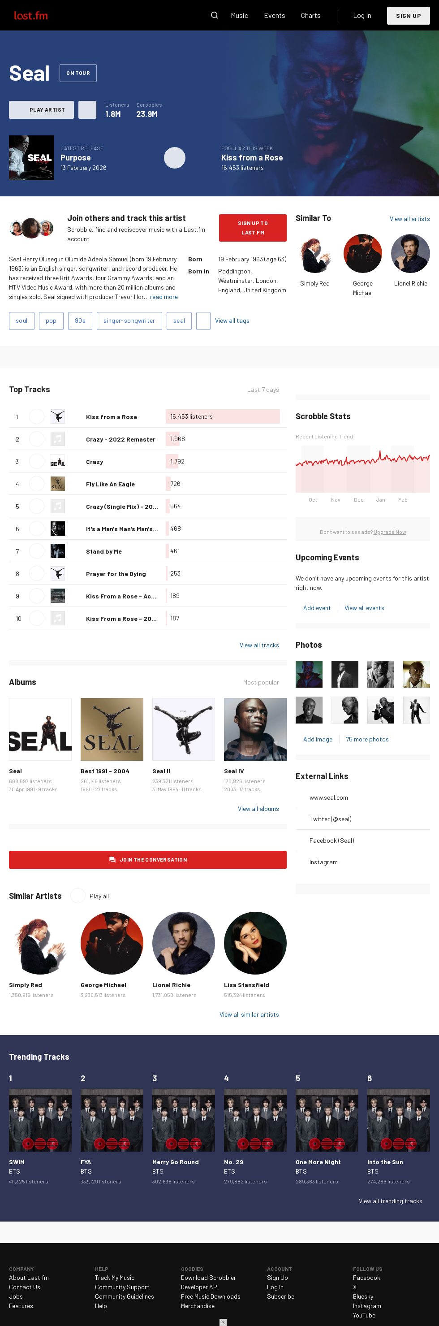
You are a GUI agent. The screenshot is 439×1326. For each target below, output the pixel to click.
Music (239, 15)
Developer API (200, 1287)
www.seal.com (329, 797)
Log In (362, 15)
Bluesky (363, 1296)
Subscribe (280, 1296)
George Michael (103, 984)
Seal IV (234, 771)
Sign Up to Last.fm (253, 227)
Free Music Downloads (211, 1296)
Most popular (261, 682)
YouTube (364, 1315)
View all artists (410, 218)
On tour (78, 72)
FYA (86, 1162)
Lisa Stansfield (246, 984)
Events (274, 15)
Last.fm (41, 15)
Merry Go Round (175, 1162)
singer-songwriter (129, 320)
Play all (99, 896)
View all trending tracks (390, 1201)
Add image (317, 739)
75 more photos (367, 739)
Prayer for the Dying (116, 573)
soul (22, 320)
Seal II (161, 771)
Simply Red (315, 283)
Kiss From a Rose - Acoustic (128, 596)
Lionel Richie (410, 283)
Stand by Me (104, 551)
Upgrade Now (390, 532)
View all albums (258, 808)
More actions (87, 110)
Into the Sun (385, 1162)
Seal (15, 771)
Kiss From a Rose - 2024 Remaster (138, 618)
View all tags (232, 320)
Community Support (122, 1287)
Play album (175, 157)
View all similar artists (249, 1014)
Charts (311, 15)
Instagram (324, 862)
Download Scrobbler (208, 1277)
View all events (364, 607)
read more (164, 296)
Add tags (203, 321)
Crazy (94, 461)
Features (21, 1305)
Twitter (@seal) (330, 819)
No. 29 (233, 1162)
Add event (317, 607)
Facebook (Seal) (332, 840)
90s (80, 320)
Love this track (76, 416)
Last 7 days (263, 389)
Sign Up (408, 15)
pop (51, 320)
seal (179, 320)
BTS (14, 1171)
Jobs (16, 1296)
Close (223, 1322)
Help (101, 1305)
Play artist (47, 109)
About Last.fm (29, 1277)
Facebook (366, 1277)
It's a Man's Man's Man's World (129, 529)
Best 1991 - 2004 (105, 771)
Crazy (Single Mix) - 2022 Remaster (138, 506)
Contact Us (24, 1287)
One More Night (318, 1162)
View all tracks (259, 645)
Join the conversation (153, 859)
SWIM (17, 1162)
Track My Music (114, 1277)
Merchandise (198, 1305)
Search (214, 15)
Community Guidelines (124, 1296)
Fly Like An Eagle (110, 484)
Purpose (75, 157)
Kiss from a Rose (252, 157)
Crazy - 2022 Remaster (120, 439)
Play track (37, 416)
